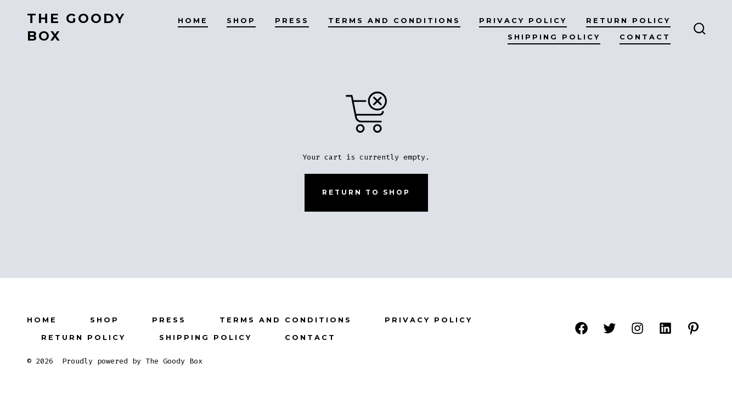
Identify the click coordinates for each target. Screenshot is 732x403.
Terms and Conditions (394, 20)
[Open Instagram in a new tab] (637, 328)
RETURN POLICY (628, 20)
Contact (645, 37)
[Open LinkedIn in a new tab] (665, 328)
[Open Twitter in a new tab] (609, 328)
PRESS (292, 20)
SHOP (241, 20)
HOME (193, 20)
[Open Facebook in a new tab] (581, 328)
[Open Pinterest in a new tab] (693, 328)
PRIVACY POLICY (523, 20)
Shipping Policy (554, 37)
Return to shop (366, 192)
